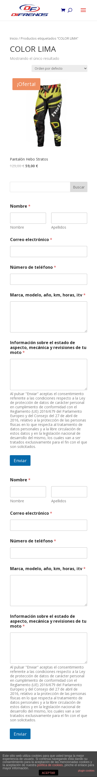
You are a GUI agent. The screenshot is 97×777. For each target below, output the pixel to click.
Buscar (79, 187)
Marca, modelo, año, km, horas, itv (48, 295)
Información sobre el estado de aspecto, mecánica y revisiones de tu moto (48, 347)
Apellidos (58, 227)
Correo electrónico (31, 239)
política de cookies (50, 765)
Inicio (14, 38)
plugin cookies (86, 770)
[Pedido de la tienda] (59, 68)
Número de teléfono (33, 267)
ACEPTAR (48, 772)
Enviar (20, 460)
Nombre (17, 227)
